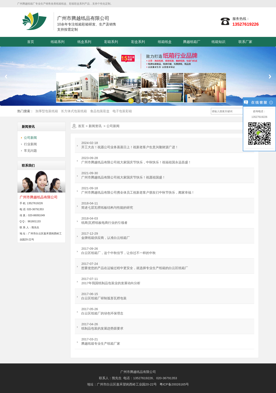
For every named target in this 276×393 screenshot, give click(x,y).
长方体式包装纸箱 (74, 111)
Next (270, 76)
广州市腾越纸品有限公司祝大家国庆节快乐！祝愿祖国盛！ (123, 177)
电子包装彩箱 (122, 111)
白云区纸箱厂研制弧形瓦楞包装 (104, 298)
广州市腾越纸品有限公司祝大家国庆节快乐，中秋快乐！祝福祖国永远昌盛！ (136, 162)
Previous (6, 76)
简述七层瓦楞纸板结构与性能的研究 (107, 207)
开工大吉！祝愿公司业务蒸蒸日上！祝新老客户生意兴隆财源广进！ (129, 147)
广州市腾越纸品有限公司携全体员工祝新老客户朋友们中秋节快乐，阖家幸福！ (137, 192)
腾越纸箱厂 (191, 42)
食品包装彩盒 (100, 111)
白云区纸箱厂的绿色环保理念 (102, 313)
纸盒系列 (84, 42)
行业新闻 (30, 144)
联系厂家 (245, 42)
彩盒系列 (138, 42)
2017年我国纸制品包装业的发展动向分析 (110, 283)
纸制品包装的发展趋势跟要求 (102, 328)
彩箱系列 (111, 42)
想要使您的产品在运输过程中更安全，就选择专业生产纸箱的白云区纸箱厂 (134, 268)
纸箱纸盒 (165, 42)
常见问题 (30, 150)
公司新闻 (30, 137)
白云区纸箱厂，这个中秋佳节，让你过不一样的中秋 (118, 253)
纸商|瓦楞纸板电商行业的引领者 (104, 222)
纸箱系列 (57, 42)
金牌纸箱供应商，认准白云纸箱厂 (105, 238)
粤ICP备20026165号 (174, 384)
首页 (30, 42)
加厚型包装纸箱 (46, 111)
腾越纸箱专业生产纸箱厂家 (100, 343)
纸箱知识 (218, 42)
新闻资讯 (95, 126)
